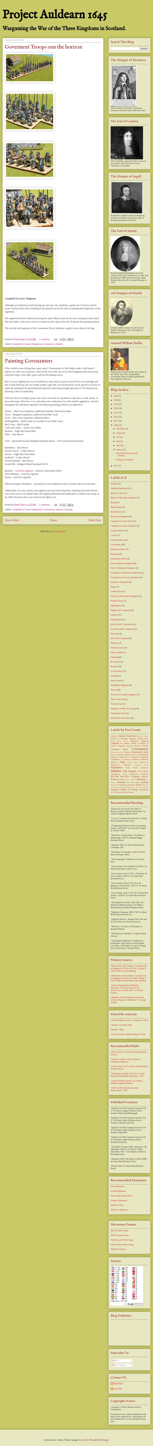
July (118, 437)
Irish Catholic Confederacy (122, 624)
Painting (68, 509)
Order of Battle (117, 652)
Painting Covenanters (28, 361)
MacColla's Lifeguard (120, 638)
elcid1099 (118, 1389)
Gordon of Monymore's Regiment (125, 596)
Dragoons (115, 554)
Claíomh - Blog (117, 1029)
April (118, 445)
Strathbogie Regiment (120, 685)
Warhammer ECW (118, 713)
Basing (113, 502)
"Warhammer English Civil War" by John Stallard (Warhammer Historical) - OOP (128, 1074)
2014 (116, 408)
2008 (116, 425)
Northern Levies (117, 648)
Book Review (116, 512)
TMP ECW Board (118, 1249)
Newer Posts (12, 520)
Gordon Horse (116, 591)
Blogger (105, 1440)
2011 (116, 421)
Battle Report (116, 507)
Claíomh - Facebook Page (121, 1025)
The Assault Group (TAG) (121, 1196)
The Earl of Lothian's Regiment (124, 695)
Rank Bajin (118, 1383)
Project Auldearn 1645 (54, 15)
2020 (116, 396)
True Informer (116, 704)
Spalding (114, 676)
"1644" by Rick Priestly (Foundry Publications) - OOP (124, 1089)
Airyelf (85, 1440)
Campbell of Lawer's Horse (122, 521)
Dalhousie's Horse (118, 549)
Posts (115, 1361)
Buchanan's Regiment (120, 516)
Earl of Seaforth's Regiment (122, 563)
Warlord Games (117, 1205)
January (119, 450)
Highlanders (116, 605)
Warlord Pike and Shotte (121, 718)
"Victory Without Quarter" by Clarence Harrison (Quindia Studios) (127, 1082)
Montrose (115, 643)
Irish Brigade (116, 619)
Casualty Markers (118, 530)
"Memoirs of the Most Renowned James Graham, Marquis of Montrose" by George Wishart (128, 1000)
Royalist (114, 666)
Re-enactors (115, 662)
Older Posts (94, 520)
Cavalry (114, 535)
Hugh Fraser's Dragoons (121, 610)
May (118, 441)
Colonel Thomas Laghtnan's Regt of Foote (128, 1034)
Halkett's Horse (117, 601)
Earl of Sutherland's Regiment (123, 568)
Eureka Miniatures (118, 1191)
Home (53, 520)
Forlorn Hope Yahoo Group (122, 1244)
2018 (116, 400)
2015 (116, 404)
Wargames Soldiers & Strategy (123, 709)
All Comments (119, 1365)
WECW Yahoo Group (120, 1235)
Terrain (114, 690)
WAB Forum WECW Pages (122, 1240)
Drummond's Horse (119, 559)
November (120, 429)
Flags (113, 587)
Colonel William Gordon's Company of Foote (129, 1020)
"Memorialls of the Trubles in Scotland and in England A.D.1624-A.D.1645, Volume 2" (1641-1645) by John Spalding (129, 968)
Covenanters (49, 344)
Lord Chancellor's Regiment (122, 629)
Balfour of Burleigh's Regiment (124, 498)
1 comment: (45, 339)
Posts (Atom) (59, 531)
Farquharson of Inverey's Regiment (125, 577)
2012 (116, 417)
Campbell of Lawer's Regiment (27, 344)
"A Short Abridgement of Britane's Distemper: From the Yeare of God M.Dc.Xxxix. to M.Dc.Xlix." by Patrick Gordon (127, 989)
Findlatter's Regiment (119, 582)
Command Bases (118, 540)
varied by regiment (24, 470)
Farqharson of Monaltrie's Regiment (125, 573)
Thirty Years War (118, 699)
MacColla (115, 634)
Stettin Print (115, 681)
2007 (116, 466)
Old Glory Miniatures (119, 1210)
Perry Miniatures (117, 1186)
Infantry (59, 344)
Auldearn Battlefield (119, 488)
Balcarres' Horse (117, 493)
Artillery (114, 484)
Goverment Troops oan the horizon (43, 47)
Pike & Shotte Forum (119, 1230)
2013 (116, 413)
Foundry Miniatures (119, 1200)
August (119, 433)
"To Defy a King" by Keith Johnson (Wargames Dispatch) (125, 1060)
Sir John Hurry (117, 671)
